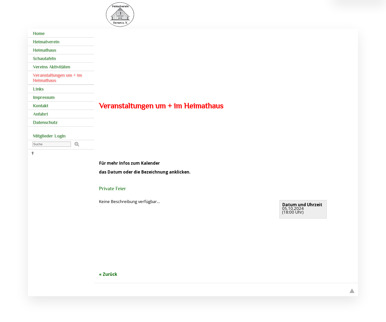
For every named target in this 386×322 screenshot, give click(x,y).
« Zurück (108, 274)
